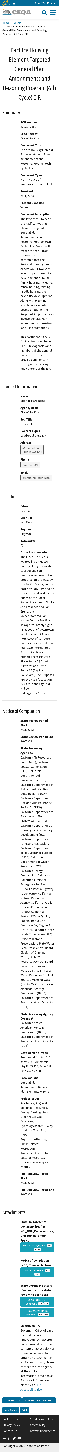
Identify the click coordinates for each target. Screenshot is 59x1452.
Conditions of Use (41, 1419)
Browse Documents (42, 1431)
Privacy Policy (11, 1425)
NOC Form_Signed (37, 1272)
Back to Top (10, 1419)
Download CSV (12, 1400)
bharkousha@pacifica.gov (36, 477)
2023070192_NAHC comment (37, 1312)
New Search (10, 1410)
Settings (52, 3)
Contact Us (40, 3)
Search (17, 22)
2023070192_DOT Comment (37, 1301)
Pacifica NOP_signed (37, 1247)
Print (24, 1410)
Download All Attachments (39, 1400)
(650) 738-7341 (30, 464)
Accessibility (37, 1425)
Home (5, 22)
